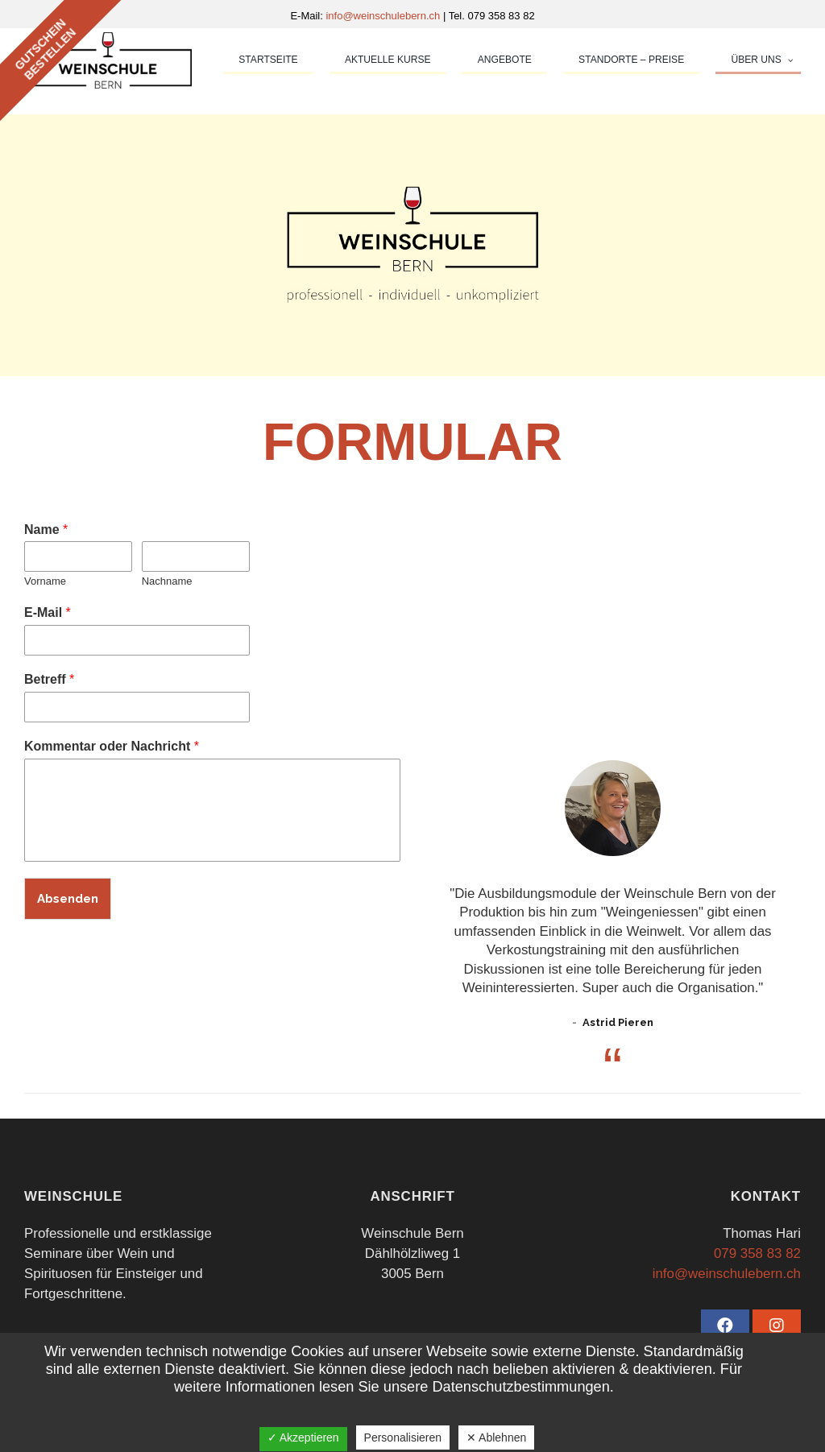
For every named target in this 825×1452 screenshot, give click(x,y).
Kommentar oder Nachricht (111, 746)
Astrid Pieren (617, 1022)
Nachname (167, 581)
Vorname (45, 581)
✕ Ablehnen (496, 1437)
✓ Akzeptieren (303, 1437)
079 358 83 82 (757, 1253)
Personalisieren (403, 1437)
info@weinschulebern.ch (383, 16)
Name (46, 529)
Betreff (49, 679)
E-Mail (47, 612)
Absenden (67, 898)
